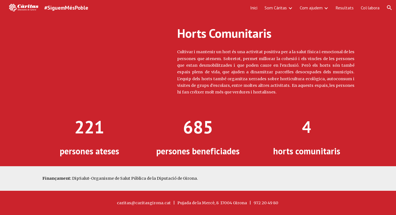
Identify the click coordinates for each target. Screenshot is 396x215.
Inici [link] (253, 7)
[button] (389, 7)
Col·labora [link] (370, 7)
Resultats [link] (345, 7)
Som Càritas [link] (276, 7)
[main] (266, 33)
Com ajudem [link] (311, 7)
